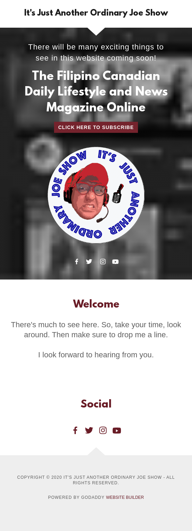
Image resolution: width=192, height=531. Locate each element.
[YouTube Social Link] (117, 430)
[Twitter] (89, 261)
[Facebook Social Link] (75, 430)
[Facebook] (76, 261)
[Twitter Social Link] (89, 430)
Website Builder (125, 497)
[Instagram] (103, 261)
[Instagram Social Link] (103, 430)
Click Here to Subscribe (96, 127)
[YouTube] (115, 261)
